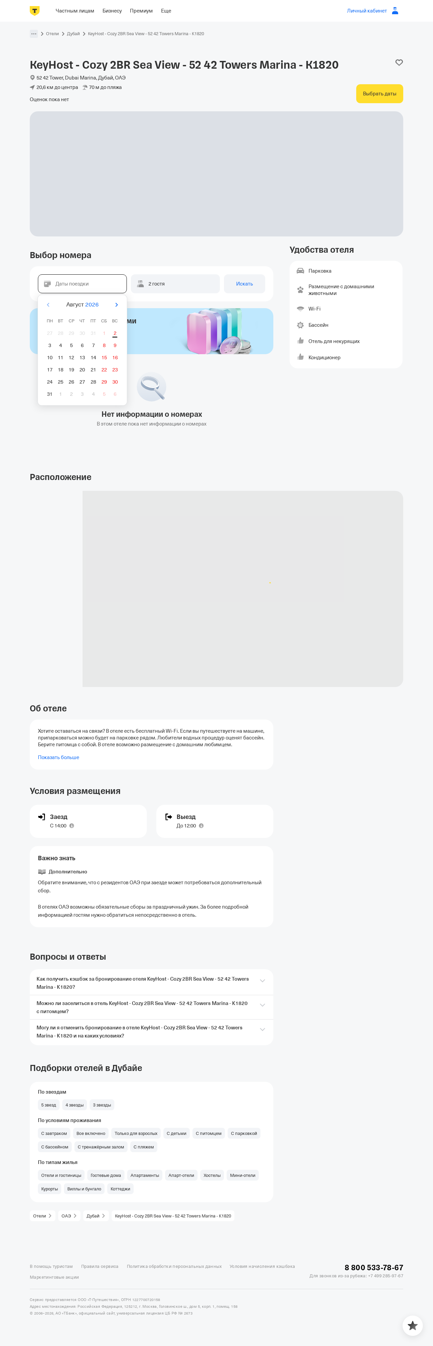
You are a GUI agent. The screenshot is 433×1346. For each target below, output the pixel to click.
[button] (34, 34)
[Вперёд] (116, 305)
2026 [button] (92, 304)
